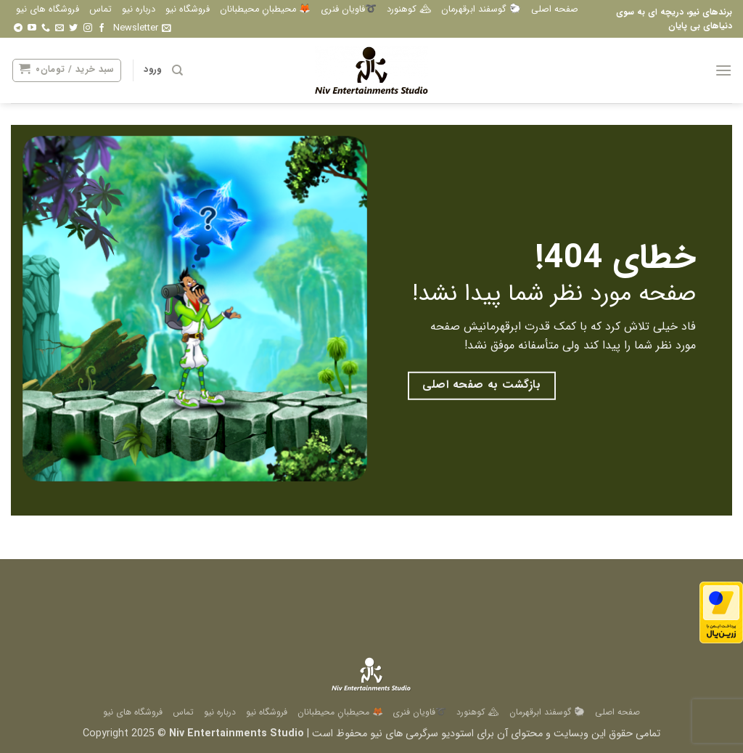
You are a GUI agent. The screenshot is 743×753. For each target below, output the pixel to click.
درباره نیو (138, 9)
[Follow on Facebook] (101, 28)
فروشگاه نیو (187, 9)
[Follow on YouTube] (32, 28)
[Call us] (45, 28)
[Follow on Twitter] (73, 28)
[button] (142, 28)
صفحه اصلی (554, 9)
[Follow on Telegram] (18, 28)
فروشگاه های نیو (47, 9)
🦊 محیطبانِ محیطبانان (265, 9)
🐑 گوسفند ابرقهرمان (481, 9)
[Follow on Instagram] (87, 28)
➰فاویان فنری (349, 9)
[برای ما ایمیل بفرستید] (59, 28)
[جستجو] (176, 70)
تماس (100, 9)
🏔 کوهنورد (409, 9)
